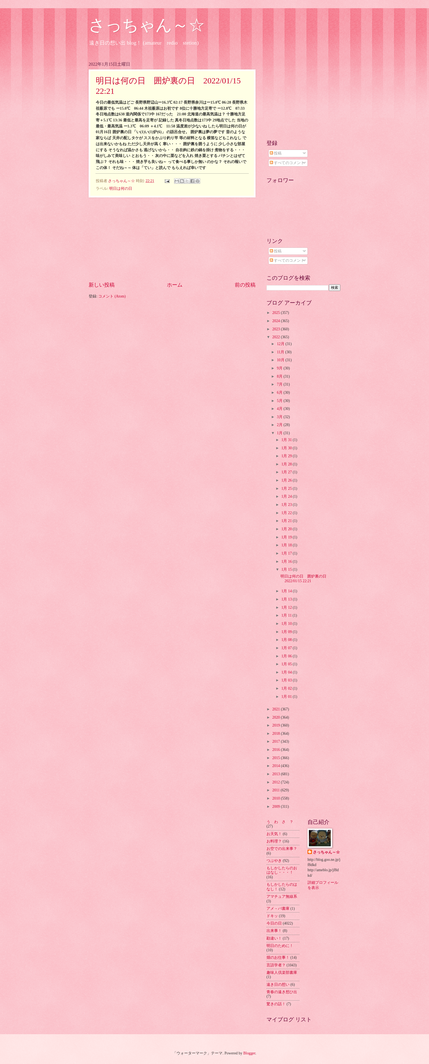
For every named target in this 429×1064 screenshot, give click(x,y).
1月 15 (287, 569)
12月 (281, 344)
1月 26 (287, 480)
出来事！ (274, 931)
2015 (276, 758)
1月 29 (287, 456)
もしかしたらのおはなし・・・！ (281, 870)
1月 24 (287, 496)
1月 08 (287, 640)
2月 (280, 425)
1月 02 (287, 688)
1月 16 (287, 561)
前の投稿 (245, 285)
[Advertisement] (172, 239)
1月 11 (286, 615)
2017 (276, 741)
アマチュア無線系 (281, 896)
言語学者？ (276, 965)
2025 (276, 313)
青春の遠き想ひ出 (281, 992)
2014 (276, 766)
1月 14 (287, 591)
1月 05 (287, 664)
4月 (280, 409)
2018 (276, 733)
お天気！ (274, 834)
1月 (280, 433)
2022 (276, 337)
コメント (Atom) (112, 296)
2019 (276, 725)
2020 (276, 717)
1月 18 (287, 545)
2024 (276, 321)
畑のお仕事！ (277, 957)
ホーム (174, 285)
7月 (280, 384)
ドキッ (272, 916)
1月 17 (287, 553)
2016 (276, 750)
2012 (276, 782)
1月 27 (287, 472)
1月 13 (287, 599)
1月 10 (287, 624)
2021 (276, 709)
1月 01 (287, 697)
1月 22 (287, 513)
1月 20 (287, 529)
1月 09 (287, 632)
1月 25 (287, 488)
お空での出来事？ (281, 849)
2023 (276, 329)
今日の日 (274, 923)
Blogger (249, 1053)
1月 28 (287, 464)
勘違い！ (274, 938)
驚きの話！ (276, 1004)
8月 (280, 376)
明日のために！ (279, 946)
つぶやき (274, 861)
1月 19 (287, 537)
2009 (276, 806)
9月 (280, 368)
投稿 (276, 153)
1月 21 (287, 521)
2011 (276, 790)
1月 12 (287, 607)
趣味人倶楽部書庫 (281, 972)
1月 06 (287, 656)
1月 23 (287, 505)
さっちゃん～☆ (147, 25)
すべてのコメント (287, 163)
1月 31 (287, 440)
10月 (281, 360)
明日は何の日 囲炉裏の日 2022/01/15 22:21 (305, 578)
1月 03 (287, 680)
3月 (280, 417)
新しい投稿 (102, 285)
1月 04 (287, 672)
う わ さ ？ (279, 822)
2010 (276, 798)
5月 (280, 401)
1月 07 (287, 648)
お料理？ (274, 841)
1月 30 (287, 448)
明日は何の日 (120, 188)
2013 (276, 774)
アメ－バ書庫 (277, 908)
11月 (281, 352)
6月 (280, 392)
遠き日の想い (277, 985)
